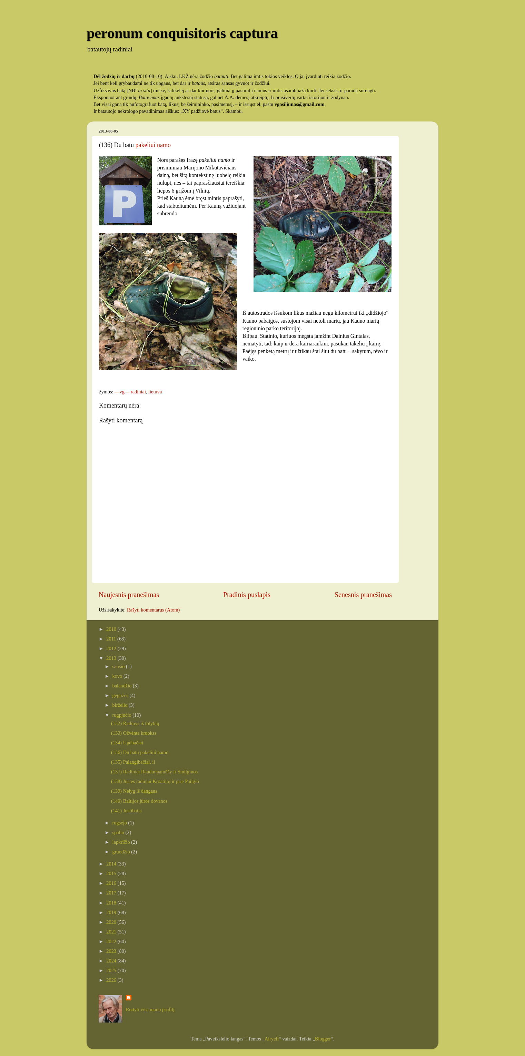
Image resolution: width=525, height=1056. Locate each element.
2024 (111, 961)
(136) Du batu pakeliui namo (139, 752)
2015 (111, 873)
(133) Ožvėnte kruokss (133, 733)
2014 (111, 864)
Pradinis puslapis (246, 594)
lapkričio (121, 842)
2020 (111, 922)
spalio (119, 832)
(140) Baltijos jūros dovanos (139, 801)
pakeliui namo (152, 144)
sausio (119, 666)
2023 (111, 951)
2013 (111, 658)
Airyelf (272, 1039)
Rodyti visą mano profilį (150, 1009)
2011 (111, 639)
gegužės (121, 695)
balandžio (122, 685)
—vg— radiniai (130, 391)
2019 (111, 912)
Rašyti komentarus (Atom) (153, 610)
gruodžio (121, 851)
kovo (117, 676)
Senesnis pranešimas (363, 594)
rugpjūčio (122, 715)
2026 (111, 980)
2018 (111, 903)
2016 (111, 883)
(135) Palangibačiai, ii (133, 762)
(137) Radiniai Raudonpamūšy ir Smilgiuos (154, 771)
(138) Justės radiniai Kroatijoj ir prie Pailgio (155, 781)
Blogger (323, 1039)
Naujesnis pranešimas (129, 594)
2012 (111, 648)
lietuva (155, 391)
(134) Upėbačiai (127, 742)
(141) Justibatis (126, 810)
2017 (111, 893)
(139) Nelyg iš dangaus (134, 791)
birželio (120, 705)
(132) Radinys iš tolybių (135, 723)
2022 (111, 941)
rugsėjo (120, 822)
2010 (111, 629)
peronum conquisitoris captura (182, 33)
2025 (111, 970)
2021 (111, 932)
